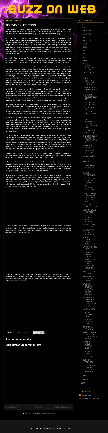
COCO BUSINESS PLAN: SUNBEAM (88, 218)
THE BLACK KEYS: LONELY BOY (90, 97)
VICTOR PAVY (88, 357)
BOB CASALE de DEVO (89, 352)
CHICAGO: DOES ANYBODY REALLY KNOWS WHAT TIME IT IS (90, 264)
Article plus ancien (63, 407)
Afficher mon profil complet (89, 399)
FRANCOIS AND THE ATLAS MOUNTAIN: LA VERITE (90, 335)
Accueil (38, 407)
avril (85, 57)
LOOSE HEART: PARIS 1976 (89, 132)
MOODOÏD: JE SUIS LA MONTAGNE (88, 232)
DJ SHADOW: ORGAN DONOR (88, 254)
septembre (87, 40)
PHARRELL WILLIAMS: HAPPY (88, 314)
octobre (86, 37)
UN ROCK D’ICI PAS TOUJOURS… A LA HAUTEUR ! (90, 112)
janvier (86, 379)
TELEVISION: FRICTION (88, 328)
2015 (83, 24)
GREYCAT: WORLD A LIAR (90, 206)
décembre (87, 30)
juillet (85, 47)
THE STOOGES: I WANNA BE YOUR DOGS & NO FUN (90, 139)
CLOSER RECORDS (88, 361)
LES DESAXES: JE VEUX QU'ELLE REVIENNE (89, 368)
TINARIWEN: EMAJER (88, 146)
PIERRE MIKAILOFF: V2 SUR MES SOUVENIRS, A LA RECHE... (90, 123)
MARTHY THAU (89, 309)
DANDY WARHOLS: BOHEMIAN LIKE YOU (88, 81)
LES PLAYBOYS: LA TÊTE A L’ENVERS (89, 322)
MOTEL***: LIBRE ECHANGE (90, 272)
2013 (83, 383)
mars (85, 60)
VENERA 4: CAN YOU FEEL (89, 211)
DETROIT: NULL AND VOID (89, 152)
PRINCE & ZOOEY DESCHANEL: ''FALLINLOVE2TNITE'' (90, 165)
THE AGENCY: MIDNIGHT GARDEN (88, 279)
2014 (83, 28)
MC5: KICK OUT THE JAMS (89, 74)
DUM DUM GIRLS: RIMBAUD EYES (88, 345)
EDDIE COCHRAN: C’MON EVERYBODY (89, 241)
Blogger (75, 428)
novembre (87, 34)
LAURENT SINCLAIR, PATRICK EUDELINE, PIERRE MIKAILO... (88, 289)
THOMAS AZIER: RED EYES (89, 226)
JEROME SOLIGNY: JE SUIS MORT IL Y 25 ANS (89, 66)
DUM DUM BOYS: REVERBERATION (90, 90)
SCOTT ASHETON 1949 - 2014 (88, 188)
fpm (63, 428)
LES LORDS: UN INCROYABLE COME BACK (89, 180)
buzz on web (86, 395)
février (85, 376)
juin (84, 50)
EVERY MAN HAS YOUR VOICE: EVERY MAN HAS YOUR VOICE (90, 197)
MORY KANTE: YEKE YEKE (89, 157)
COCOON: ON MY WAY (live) (89, 103)
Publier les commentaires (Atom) (43, 413)
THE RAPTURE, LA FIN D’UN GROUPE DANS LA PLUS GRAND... (90, 301)
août (85, 44)
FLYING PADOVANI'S (89, 174)
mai (84, 54)
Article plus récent (13, 407)
